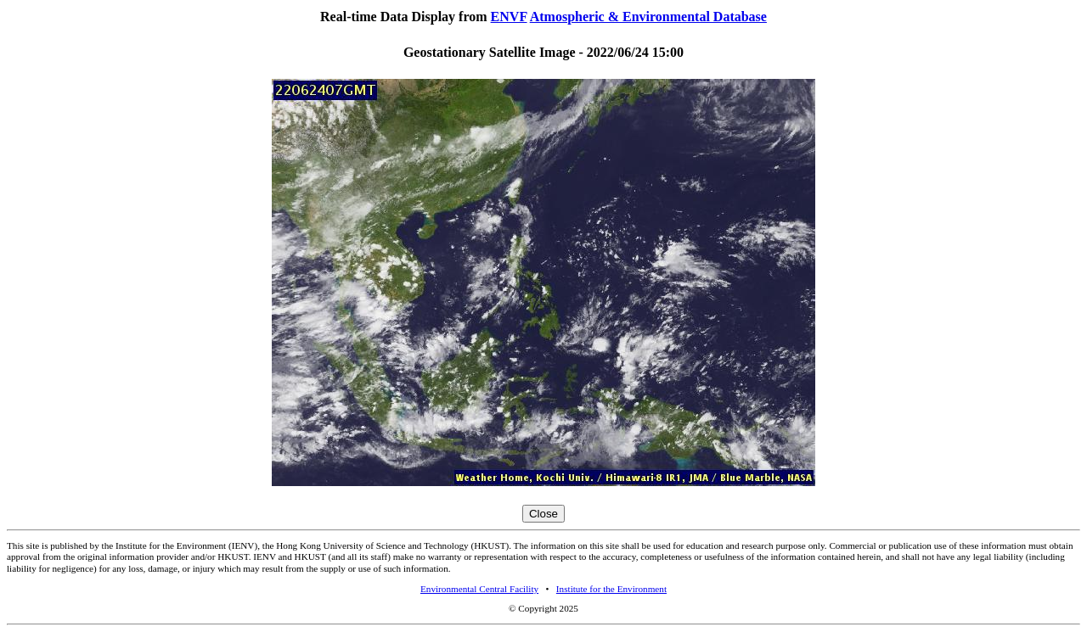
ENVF (509, 16)
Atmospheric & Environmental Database (648, 16)
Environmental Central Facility (479, 589)
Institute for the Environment (611, 589)
